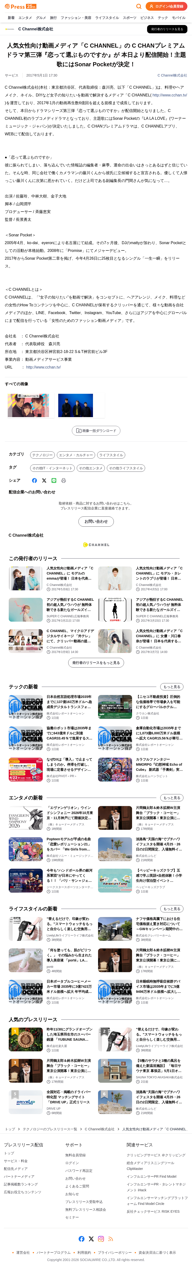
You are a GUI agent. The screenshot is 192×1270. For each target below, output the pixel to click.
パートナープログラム (54, 1252)
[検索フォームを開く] (139, 6)
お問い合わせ (96, 521)
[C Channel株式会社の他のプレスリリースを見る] (167, 29)
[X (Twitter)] (44, 480)
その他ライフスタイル (126, 468)
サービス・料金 (16, 1161)
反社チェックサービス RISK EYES (153, 1211)
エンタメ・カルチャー (76, 455)
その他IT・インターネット (52, 468)
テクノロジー (42, 455)
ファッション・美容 (76, 18)
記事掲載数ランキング (21, 1184)
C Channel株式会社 (172, 75)
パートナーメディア (19, 1176)
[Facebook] (34, 480)
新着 (11, 18)
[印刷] (63, 480)
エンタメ (25, 18)
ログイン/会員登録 (167, 6)
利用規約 (84, 1252)
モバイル (178, 18)
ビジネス (147, 18)
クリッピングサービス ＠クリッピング (156, 1155)
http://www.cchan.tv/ (169, 95)
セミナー (72, 1217)
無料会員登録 (75, 1155)
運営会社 (23, 1252)
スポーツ (129, 18)
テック (163, 18)
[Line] (53, 480)
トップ (10, 1129)
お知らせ (72, 1194)
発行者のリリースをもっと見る (96, 663)
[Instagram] (101, 1239)
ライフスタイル (107, 18)
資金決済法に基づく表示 (157, 1252)
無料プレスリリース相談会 (85, 1209)
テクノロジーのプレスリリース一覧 (50, 1129)
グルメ (41, 18)
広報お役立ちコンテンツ (22, 1192)
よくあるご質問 (77, 1186)
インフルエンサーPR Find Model (151, 1176)
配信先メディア (16, 1169)
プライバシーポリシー (115, 1252)
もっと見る (171, 687)
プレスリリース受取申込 (84, 1202)
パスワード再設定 (78, 1171)
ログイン (72, 1163)
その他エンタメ (91, 468)
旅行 (53, 18)
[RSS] (111, 1239)
